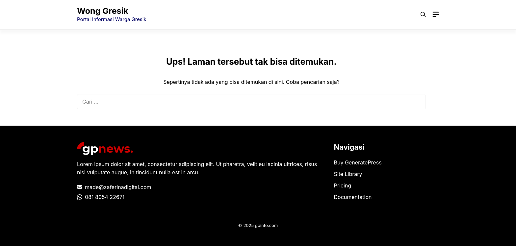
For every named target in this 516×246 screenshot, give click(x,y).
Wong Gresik (102, 11)
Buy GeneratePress (358, 162)
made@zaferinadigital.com (118, 187)
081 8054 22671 (104, 197)
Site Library (348, 174)
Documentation (353, 197)
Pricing (342, 185)
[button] (423, 14)
